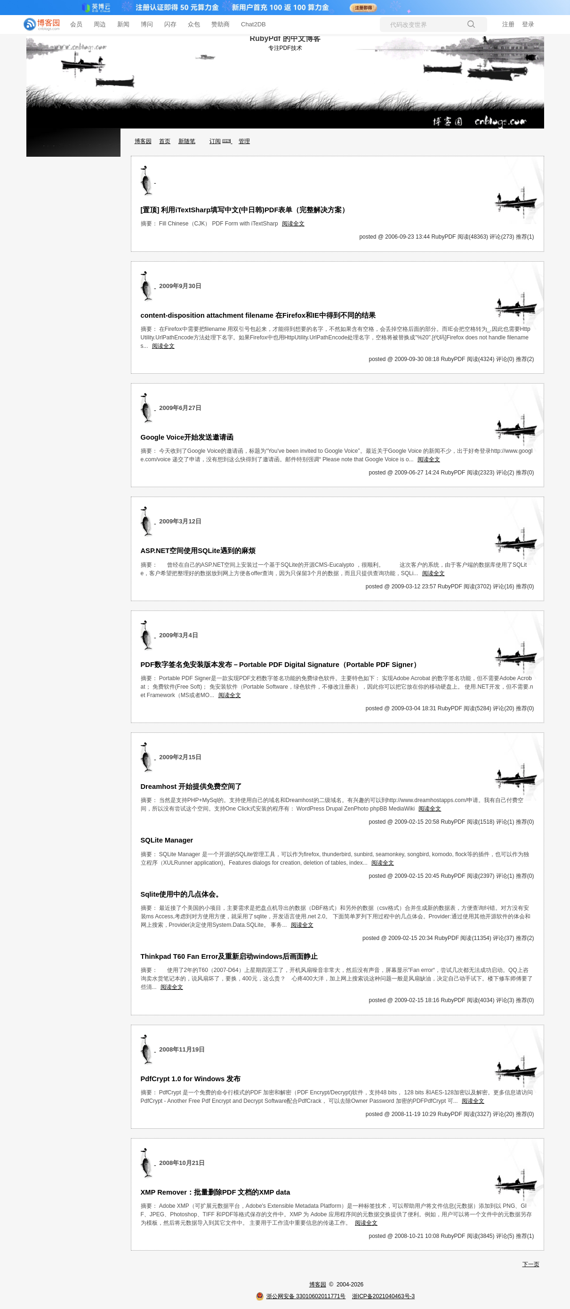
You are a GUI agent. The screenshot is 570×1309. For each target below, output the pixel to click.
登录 (528, 24)
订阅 (215, 141)
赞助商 (220, 24)
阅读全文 (293, 223)
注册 (508, 24)
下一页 (530, 1264)
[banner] (37, 24)
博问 (147, 24)
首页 (164, 141)
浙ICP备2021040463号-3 (383, 1296)
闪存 (170, 24)
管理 (244, 141)
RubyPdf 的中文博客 (284, 38)
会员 (76, 24)
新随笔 (186, 141)
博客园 (143, 141)
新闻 (123, 24)
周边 (100, 24)
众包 (194, 24)
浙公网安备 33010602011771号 (301, 1296)
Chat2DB (253, 24)
